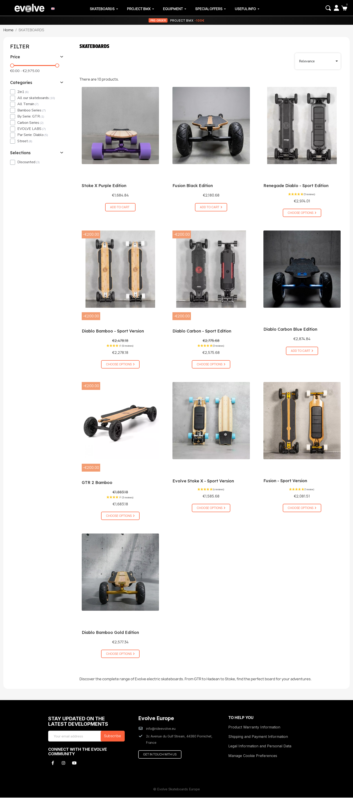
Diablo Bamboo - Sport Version (113, 331)
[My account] (336, 8)
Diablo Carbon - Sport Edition (201, 331)
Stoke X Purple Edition (104, 186)
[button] (327, 8)
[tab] (37, 57)
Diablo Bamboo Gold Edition (110, 632)
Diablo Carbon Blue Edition (290, 329)
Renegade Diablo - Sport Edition (295, 186)
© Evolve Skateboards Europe (176, 789)
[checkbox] (12, 92)
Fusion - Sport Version (285, 481)
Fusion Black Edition (192, 186)
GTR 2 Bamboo (97, 483)
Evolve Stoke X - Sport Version (203, 481)
